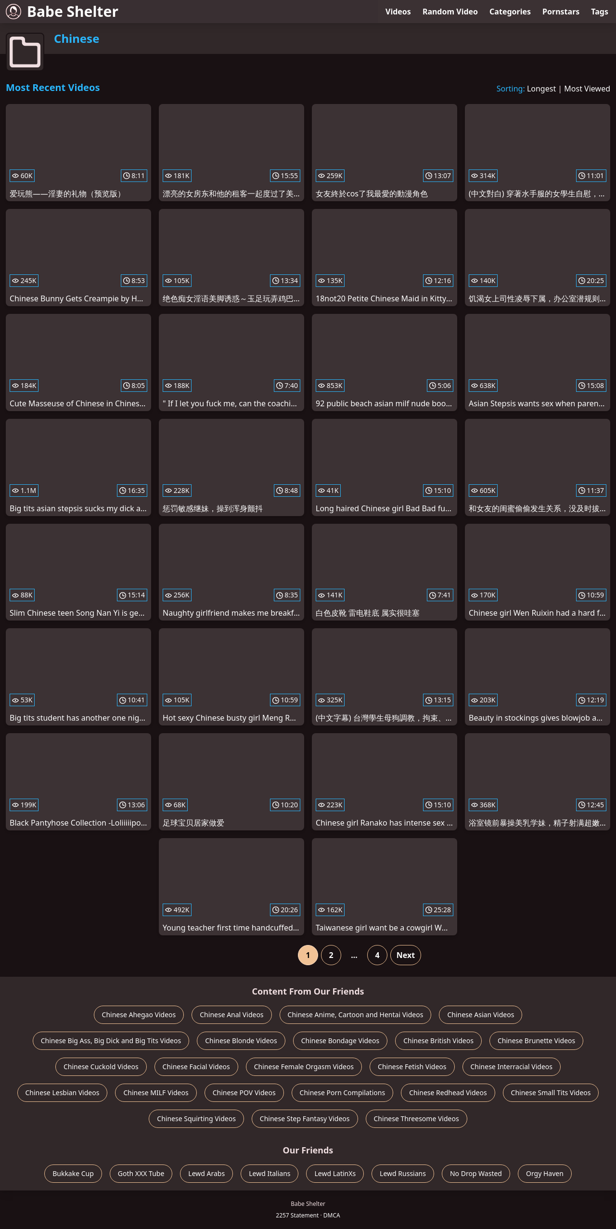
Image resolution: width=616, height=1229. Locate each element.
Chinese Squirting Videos (196, 1118)
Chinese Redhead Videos (448, 1092)
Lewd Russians (403, 1173)
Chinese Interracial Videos (512, 1066)
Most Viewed (587, 88)
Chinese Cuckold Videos (101, 1066)
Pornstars (560, 11)
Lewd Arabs (206, 1173)
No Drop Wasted (476, 1173)
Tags (599, 11)
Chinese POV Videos (244, 1092)
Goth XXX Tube (141, 1173)
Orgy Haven (545, 1173)
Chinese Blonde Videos (241, 1040)
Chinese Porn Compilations (342, 1092)
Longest (541, 88)
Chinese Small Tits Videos (551, 1092)
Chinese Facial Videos (196, 1066)
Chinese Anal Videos (231, 1014)
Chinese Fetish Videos (412, 1066)
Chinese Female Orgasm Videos (304, 1066)
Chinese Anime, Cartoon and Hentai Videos (356, 1014)
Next (406, 955)
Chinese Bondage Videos (340, 1040)
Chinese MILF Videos (155, 1092)
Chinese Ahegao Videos (139, 1014)
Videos (398, 11)
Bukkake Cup (73, 1173)
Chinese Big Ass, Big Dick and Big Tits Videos (111, 1040)
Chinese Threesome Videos (416, 1118)
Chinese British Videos (438, 1040)
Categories (510, 11)
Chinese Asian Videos (480, 1014)
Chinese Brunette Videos (536, 1040)
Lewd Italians (269, 1173)
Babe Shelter (62, 11)
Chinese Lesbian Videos (63, 1092)
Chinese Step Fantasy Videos (305, 1118)
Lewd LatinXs (335, 1173)
